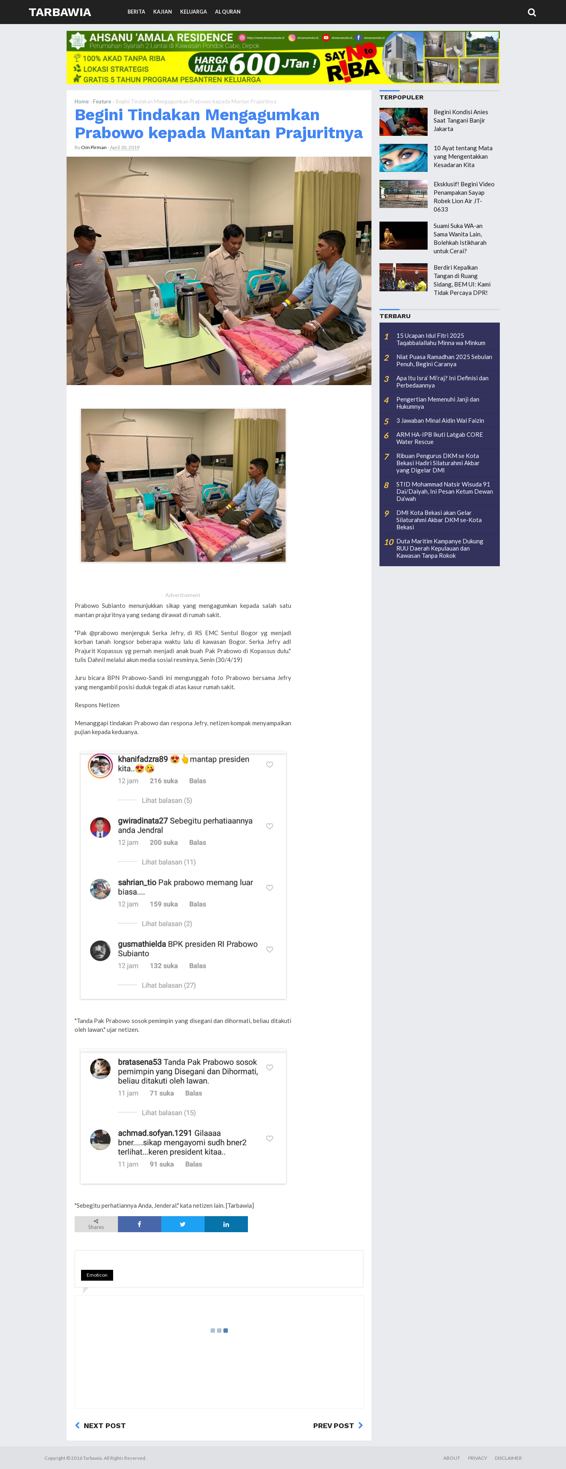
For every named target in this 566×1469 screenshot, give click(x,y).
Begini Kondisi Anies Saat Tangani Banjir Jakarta (461, 120)
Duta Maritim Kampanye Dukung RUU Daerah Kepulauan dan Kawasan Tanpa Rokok (439, 548)
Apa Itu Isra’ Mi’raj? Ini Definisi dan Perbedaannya (442, 381)
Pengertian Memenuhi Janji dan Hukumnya (437, 403)
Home (82, 101)
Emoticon (97, 1275)
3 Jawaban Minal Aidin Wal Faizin (440, 420)
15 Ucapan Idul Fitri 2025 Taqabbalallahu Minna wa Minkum (440, 339)
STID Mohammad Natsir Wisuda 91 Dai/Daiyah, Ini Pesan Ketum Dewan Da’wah (444, 491)
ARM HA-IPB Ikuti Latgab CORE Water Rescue (439, 438)
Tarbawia (59, 12)
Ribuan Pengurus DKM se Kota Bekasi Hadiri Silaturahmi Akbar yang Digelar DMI (438, 463)
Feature (102, 101)
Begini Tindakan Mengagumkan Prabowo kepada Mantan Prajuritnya (219, 123)
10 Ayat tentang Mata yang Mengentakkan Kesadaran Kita (463, 156)
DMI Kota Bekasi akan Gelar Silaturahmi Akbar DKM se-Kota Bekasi (439, 520)
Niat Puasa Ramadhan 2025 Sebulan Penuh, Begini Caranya (444, 360)
